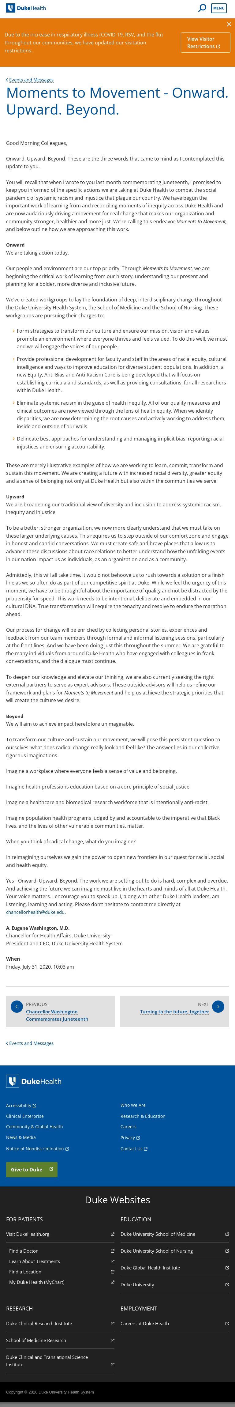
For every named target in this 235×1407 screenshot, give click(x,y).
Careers (128, 1131)
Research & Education (143, 1120)
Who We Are (133, 1109)
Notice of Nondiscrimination (35, 1152)
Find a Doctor (61, 1255)
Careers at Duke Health (175, 1327)
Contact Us (132, 1152)
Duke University (175, 1288)
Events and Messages (32, 79)
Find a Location (61, 1276)
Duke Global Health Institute (175, 1272)
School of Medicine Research (60, 1344)
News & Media (21, 1141)
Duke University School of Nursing (175, 1255)
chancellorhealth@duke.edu (38, 912)
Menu (219, 8)
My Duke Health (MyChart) (61, 1286)
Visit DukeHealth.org (60, 1238)
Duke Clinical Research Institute (60, 1327)
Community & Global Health (34, 1131)
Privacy (128, 1141)
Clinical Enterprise (25, 1120)
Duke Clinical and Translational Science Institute (60, 1365)
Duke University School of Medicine (175, 1238)
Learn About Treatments (61, 1265)
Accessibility (18, 1109)
